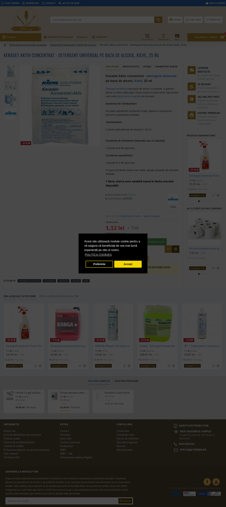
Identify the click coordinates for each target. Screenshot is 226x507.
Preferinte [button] (99, 264)
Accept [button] (128, 264)
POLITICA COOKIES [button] (98, 254)
